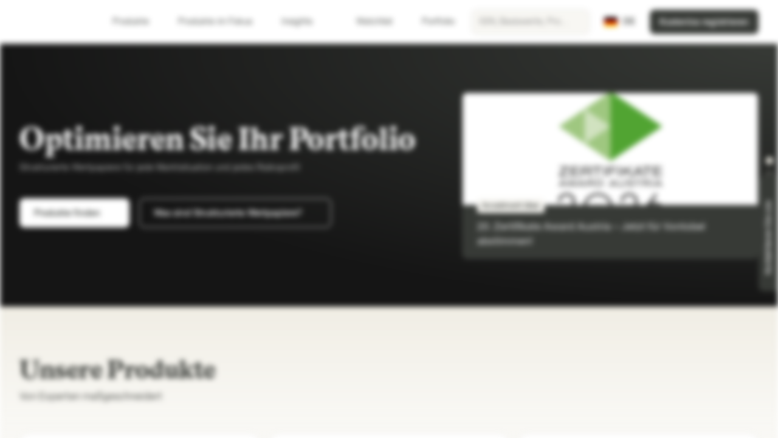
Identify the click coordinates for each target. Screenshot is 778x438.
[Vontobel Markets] (52, 22)
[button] (769, 160)
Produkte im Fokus (222, 21)
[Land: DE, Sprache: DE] (619, 22)
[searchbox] (531, 22)
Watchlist (367, 21)
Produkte (138, 21)
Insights (304, 21)
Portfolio (431, 21)
